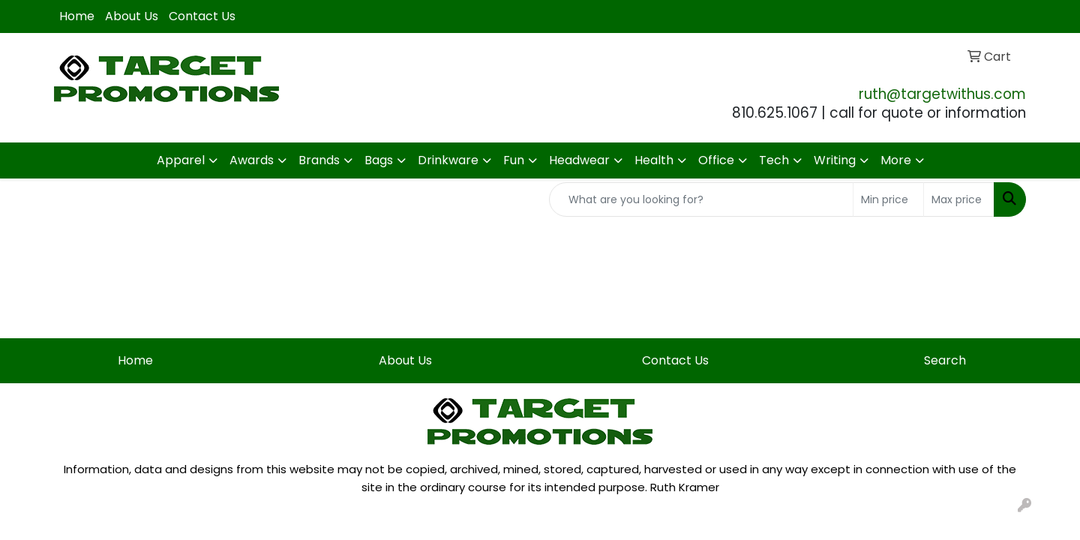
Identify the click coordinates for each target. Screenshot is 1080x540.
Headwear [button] (579, 160)
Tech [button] (774, 160)
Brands (319, 160)
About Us (131, 16)
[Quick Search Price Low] (888, 199)
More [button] (895, 160)
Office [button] (716, 160)
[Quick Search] (701, 199)
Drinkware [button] (448, 160)
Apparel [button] (181, 160)
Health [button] (654, 160)
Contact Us (202, 16)
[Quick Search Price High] (958, 199)
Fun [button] (513, 160)
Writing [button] (835, 160)
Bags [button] (378, 160)
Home (76, 16)
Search (945, 360)
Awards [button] (252, 160)
